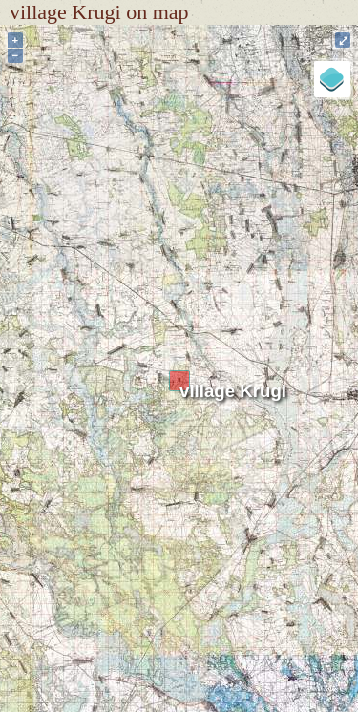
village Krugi (232, 391)
